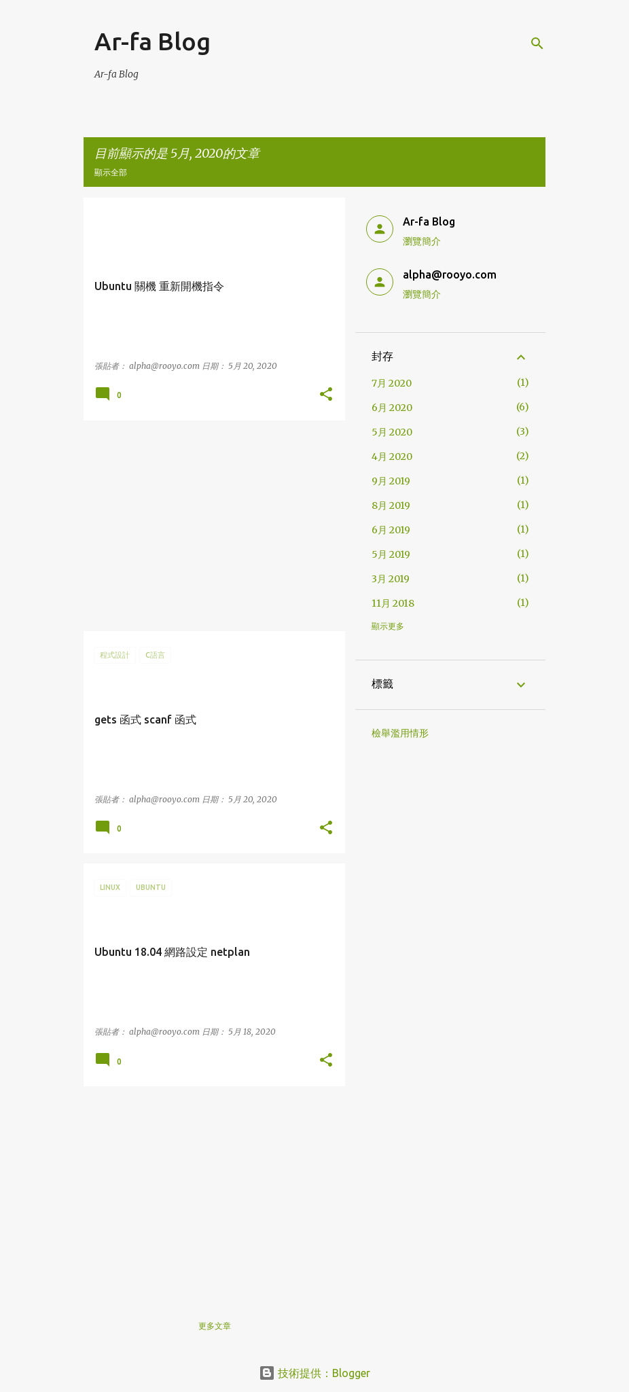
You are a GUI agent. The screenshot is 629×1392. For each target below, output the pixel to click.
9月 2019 (391, 481)
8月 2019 (391, 505)
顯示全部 (110, 172)
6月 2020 (392, 407)
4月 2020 (392, 456)
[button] (326, 395)
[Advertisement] (209, 526)
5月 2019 (391, 554)
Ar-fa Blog (152, 41)
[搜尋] (537, 43)
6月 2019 (391, 530)
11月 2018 (393, 603)
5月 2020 (392, 432)
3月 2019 (391, 579)
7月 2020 (392, 383)
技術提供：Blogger (314, 1373)
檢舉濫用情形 (400, 733)
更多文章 (214, 1325)
